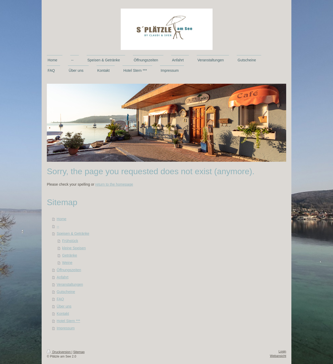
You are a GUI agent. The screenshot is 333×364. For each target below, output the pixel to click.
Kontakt (63, 313)
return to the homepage (114, 184)
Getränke (69, 255)
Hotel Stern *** (68, 321)
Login (282, 351)
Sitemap (79, 352)
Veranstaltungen (70, 284)
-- (58, 226)
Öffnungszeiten (69, 270)
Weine (67, 263)
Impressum (66, 328)
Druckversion (59, 352)
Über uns (64, 306)
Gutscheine (66, 292)
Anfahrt (62, 277)
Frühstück (70, 241)
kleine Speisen (74, 248)
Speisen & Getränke (73, 233)
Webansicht (278, 356)
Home (61, 219)
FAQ (60, 299)
